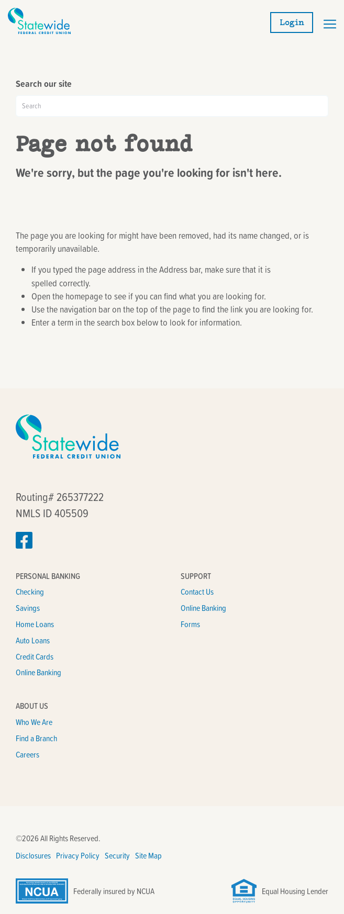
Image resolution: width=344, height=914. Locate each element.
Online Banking (38, 672)
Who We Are (34, 722)
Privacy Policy (77, 855)
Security (117, 855)
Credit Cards (34, 656)
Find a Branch (36, 738)
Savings (28, 608)
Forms (190, 624)
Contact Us (197, 591)
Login (292, 22)
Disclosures (33, 855)
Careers (27, 754)
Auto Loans (33, 640)
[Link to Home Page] (39, 30)
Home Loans (35, 624)
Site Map (148, 855)
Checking (30, 591)
